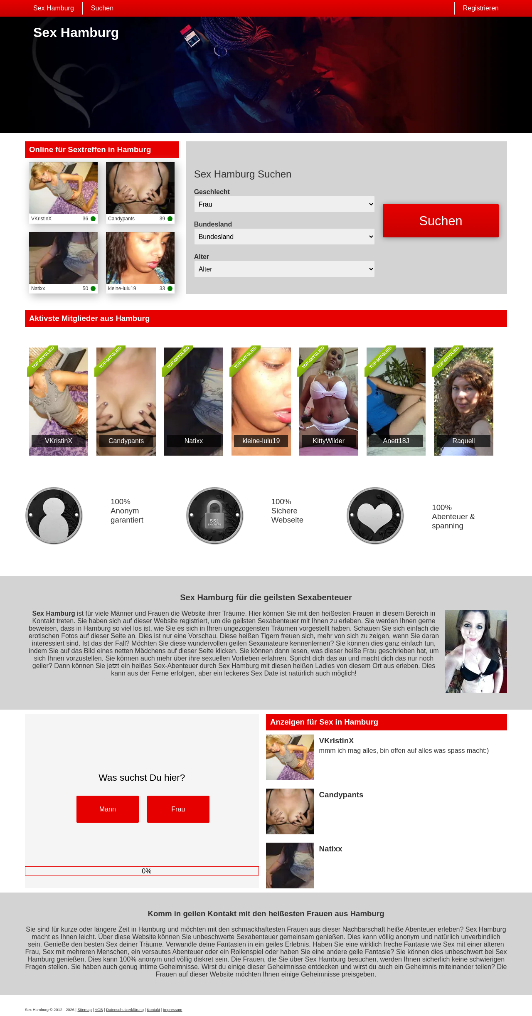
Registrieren (481, 8)
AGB (99, 1010)
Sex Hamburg (53, 8)
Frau (178, 809)
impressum (172, 1010)
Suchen (102, 8)
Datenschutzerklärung (125, 1010)
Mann (107, 809)
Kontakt (153, 1010)
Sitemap (85, 1010)
